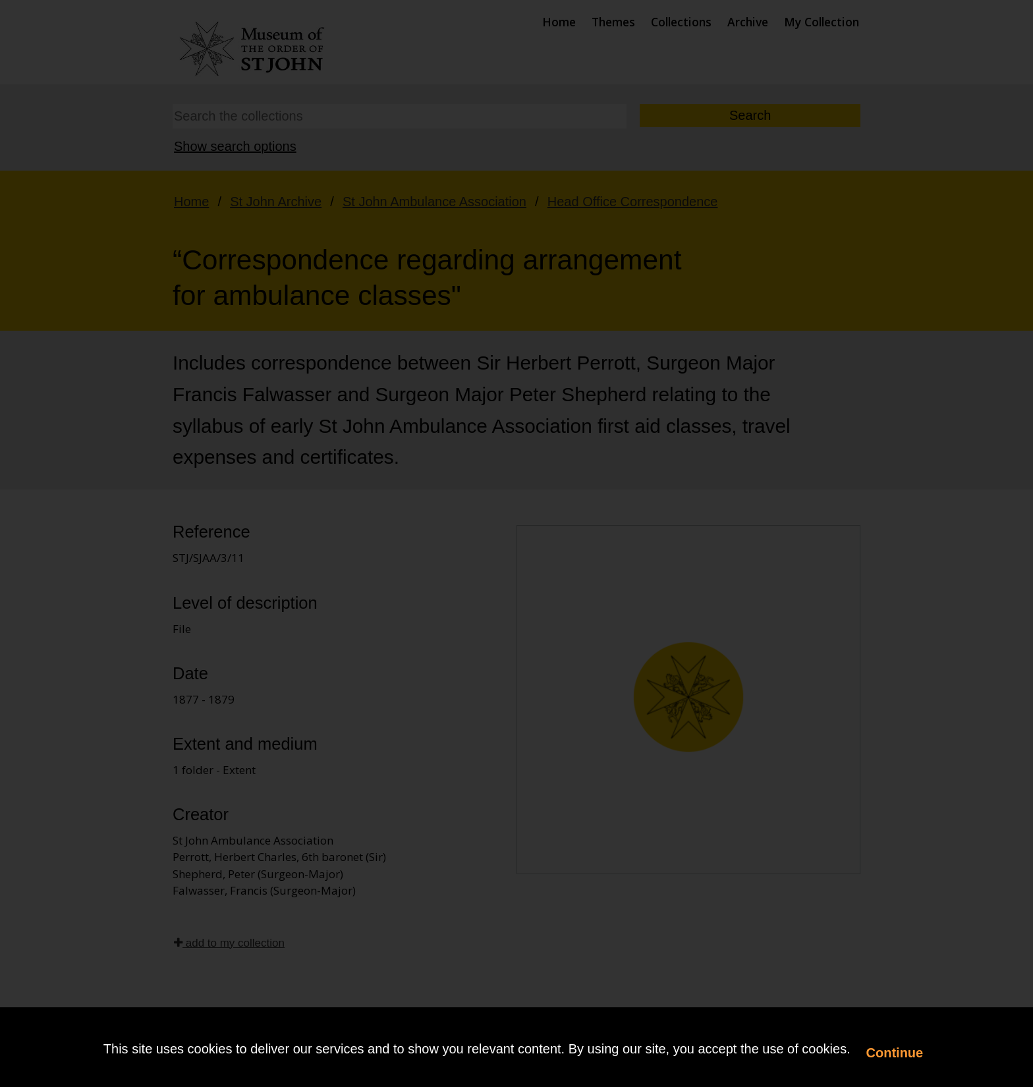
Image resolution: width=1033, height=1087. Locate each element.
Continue (895, 1052)
